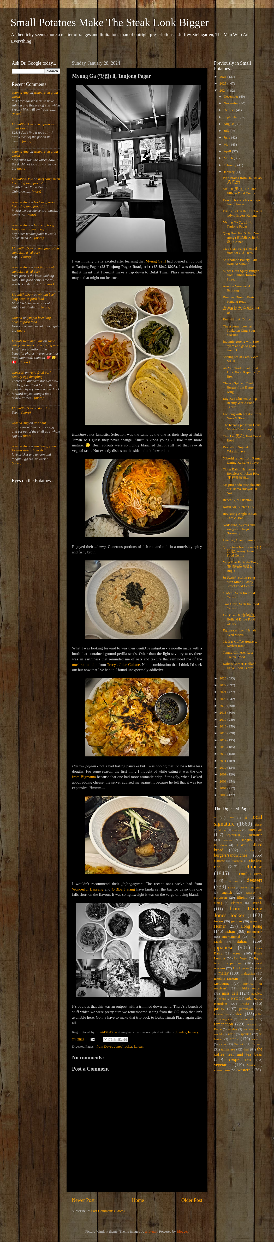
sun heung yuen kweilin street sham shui (34, 448)
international (231, 937)
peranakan (246, 1009)
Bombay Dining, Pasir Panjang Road (238, 299)
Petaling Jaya (221, 1014)
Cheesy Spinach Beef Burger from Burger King (239, 387)
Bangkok (247, 840)
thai (246, 1049)
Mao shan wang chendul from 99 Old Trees (240, 251)
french (257, 902)
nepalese (256, 993)
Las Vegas (241, 958)
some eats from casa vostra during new (35, 343)
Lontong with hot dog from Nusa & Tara (242, 416)
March (229, 158)
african (223, 830)
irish (254, 937)
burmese (219, 861)
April (228, 151)
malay (223, 973)
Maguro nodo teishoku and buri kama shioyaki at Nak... (242, 489)
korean (139, 1046)
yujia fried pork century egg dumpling (31, 375)
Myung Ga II (156, 261)
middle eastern (251, 988)
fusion (218, 921)
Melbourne (221, 984)
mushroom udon (84, 664)
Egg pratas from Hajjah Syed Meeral (239, 632)
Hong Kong (251, 926)
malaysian (248, 973)
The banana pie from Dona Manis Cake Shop (242, 427)
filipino (242, 897)
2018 (223, 712)
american (254, 829)
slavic (231, 1034)
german (236, 921)
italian (242, 941)
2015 (223, 733)
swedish (257, 1039)
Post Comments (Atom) (107, 1211)
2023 (223, 678)
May (227, 144)
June (227, 137)
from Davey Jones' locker (114, 1046)
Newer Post (83, 1200)
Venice (251, 1065)
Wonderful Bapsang (87, 889)
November (231, 103)
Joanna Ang (20, 92)
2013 (223, 747)
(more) (16, 114)
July (227, 131)
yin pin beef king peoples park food (33, 296)
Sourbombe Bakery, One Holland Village (240, 262)
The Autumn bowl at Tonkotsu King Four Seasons (239, 330)
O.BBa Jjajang (123, 889)
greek (253, 921)
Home (138, 1200)
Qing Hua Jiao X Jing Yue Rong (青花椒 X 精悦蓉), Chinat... (241, 237)
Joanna (17, 318)
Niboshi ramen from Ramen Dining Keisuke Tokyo (242, 460)
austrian (227, 839)
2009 (223, 774)
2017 (223, 719)
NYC (234, 998)
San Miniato (250, 1029)
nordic (222, 998)
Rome (218, 1029)
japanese (223, 947)
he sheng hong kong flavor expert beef (33, 227)
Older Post (191, 1200)
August (229, 124)
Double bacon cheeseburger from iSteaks (242, 202)
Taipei (238, 1044)
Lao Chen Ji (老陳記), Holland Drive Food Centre (239, 619)
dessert (254, 880)
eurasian (250, 892)
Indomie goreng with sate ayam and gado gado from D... (241, 345)
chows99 (18, 372)
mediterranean (226, 978)
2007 (223, 788)
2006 (223, 795)
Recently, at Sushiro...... (239, 500)
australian (255, 835)
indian (229, 931)
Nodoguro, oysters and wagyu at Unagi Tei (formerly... (239, 529)
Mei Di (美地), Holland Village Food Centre (240, 191)
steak (234, 1039)
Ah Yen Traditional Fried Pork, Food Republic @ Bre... (241, 372)
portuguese (225, 1019)
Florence (236, 903)
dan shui (44, 408)
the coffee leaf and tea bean (238, 1052)
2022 (223, 685)
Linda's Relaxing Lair (27, 341)
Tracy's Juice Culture (123, 664)
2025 (223, 83)
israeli (218, 942)
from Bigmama (84, 777)
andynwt (151, 1231)
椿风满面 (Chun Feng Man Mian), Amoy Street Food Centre (239, 582)
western (244, 1070)
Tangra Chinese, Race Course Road (238, 654)
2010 (223, 767)
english (227, 892)
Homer (220, 926)
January (229, 172)
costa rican (232, 880)
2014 (223, 740)
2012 (223, 754)
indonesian (255, 932)
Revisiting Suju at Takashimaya (235, 449)
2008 (223, 781)
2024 (223, 90)
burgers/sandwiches (230, 855)
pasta (245, 1003)
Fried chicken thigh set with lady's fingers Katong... (242, 213)
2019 (223, 706)
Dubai (231, 887)
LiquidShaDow (22, 124)
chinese (253, 866)
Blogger (182, 1231)
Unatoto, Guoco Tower (239, 540)
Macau (258, 968)
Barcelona (220, 845)
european (220, 897)
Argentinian (233, 835)
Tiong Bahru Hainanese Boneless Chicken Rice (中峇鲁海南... (241, 473)
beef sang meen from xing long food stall (36, 181)
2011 (223, 761)
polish (258, 1014)
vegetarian (222, 1064)
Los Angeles (241, 968)
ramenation (223, 1024)
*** (231, 817)
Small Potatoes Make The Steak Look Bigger (109, 22)
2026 (223, 77)
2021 (223, 692)
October (230, 110)
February (230, 165)
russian (232, 1029)
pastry (219, 1008)
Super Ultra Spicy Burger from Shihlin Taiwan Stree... (241, 275)
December (231, 96)
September (232, 117)
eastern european (251, 887)
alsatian (236, 830)
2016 (223, 726)
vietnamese (222, 1070)
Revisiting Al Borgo (237, 319)
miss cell (230, 993)
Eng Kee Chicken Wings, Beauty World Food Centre (240, 403)
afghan (258, 824)
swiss (222, 1044)
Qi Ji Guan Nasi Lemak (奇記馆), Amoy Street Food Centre (242, 551)
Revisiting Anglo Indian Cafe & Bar (240, 516)
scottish (218, 1034)
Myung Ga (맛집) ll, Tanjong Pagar (237, 224)
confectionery (250, 873)
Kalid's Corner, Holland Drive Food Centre (239, 666)
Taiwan (257, 1044)
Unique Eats (240, 1060)
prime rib (247, 1019)
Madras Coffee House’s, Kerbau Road (240, 644)
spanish (246, 1034)
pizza (239, 1014)
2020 (223, 699)
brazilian (249, 850)
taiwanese (228, 1049)
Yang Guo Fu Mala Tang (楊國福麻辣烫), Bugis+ (240, 566)
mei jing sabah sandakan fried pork (35, 250)
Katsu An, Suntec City (238, 507)
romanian (252, 1024)
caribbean (237, 860)
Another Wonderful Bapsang (236, 288)
